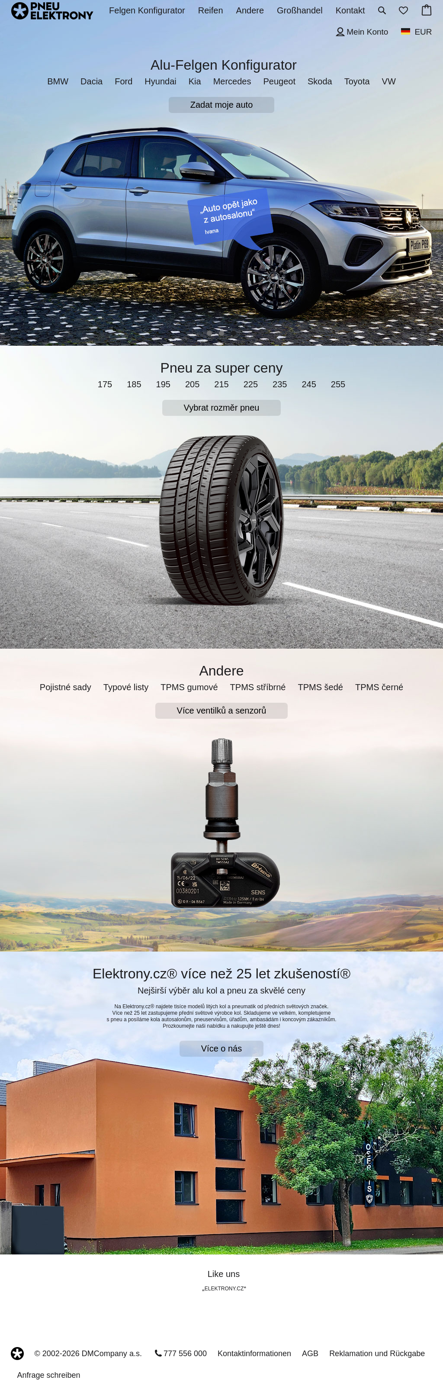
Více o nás (221, 1048)
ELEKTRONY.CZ (224, 1289)
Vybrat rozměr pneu (222, 407)
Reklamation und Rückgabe (377, 1353)
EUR (423, 31)
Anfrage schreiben (48, 1375)
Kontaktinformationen (254, 1353)
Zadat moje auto (221, 104)
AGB (310, 1353)
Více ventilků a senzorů (221, 710)
